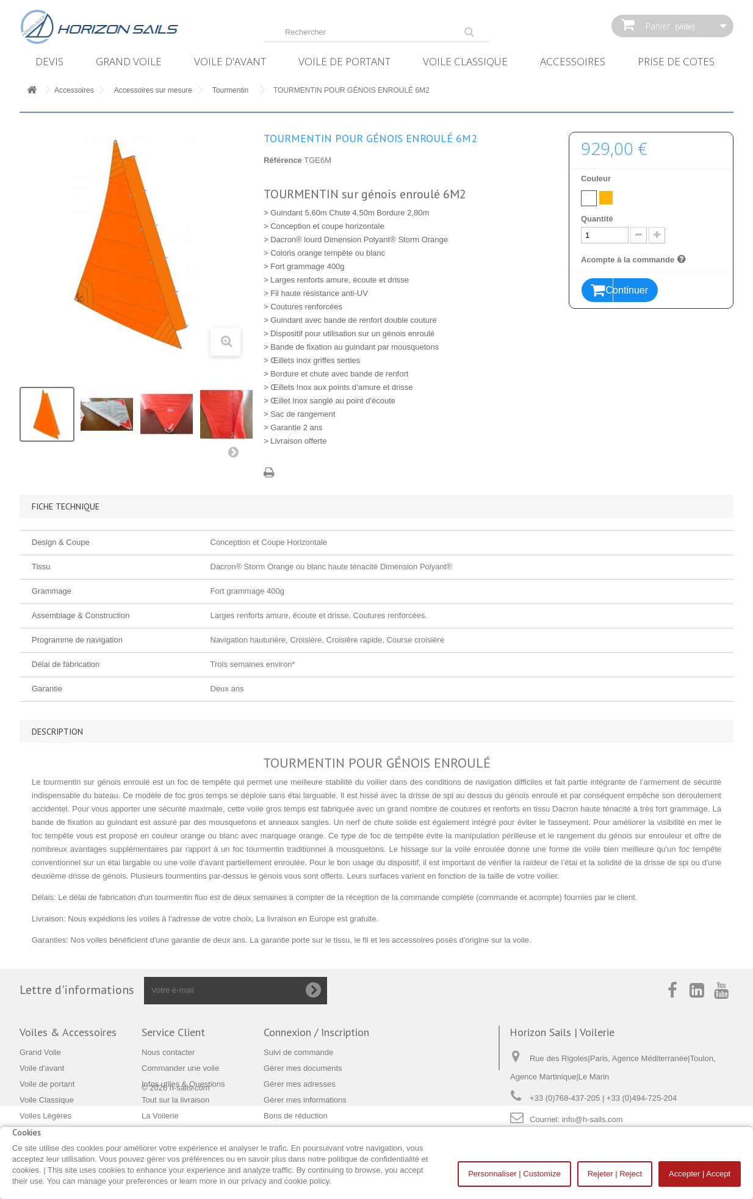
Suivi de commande (298, 1052)
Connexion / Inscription (316, 1032)
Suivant (236, 454)
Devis (49, 61)
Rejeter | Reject (615, 1173)
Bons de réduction (296, 1115)
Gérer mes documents (303, 1068)
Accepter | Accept (699, 1173)
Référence (283, 160)
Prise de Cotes (676, 61)
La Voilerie (160, 1115)
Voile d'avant (230, 61)
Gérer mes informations (305, 1099)
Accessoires (572, 61)
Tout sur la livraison (175, 1099)
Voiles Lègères (45, 1115)
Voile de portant (344, 61)
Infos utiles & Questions (183, 1084)
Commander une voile (180, 1068)
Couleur (597, 178)
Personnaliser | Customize (514, 1173)
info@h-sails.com (592, 1119)
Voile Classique (465, 61)
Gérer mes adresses (300, 1084)
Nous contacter (168, 1052)
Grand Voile (129, 61)
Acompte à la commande (635, 259)
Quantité (597, 218)
